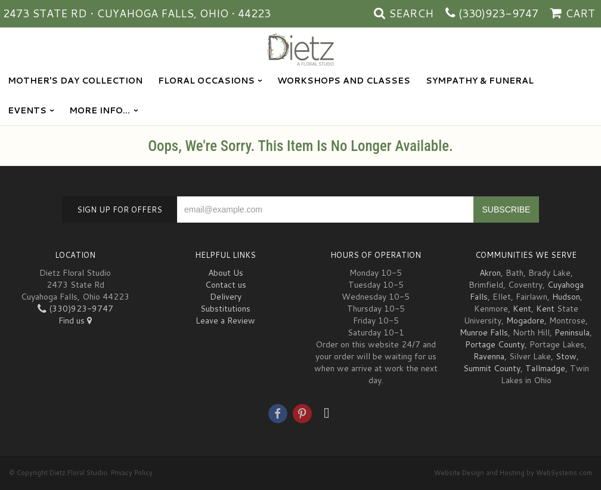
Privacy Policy (132, 472)
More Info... (99, 110)
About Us (225, 273)
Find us (75, 320)
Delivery (225, 297)
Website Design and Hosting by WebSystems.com (513, 472)
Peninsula (572, 332)
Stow (566, 356)
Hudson (566, 297)
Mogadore (525, 320)
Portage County (495, 344)
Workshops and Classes (343, 81)
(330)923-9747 (498, 13)
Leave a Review (225, 320)
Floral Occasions (206, 81)
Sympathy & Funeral (480, 81)
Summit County (492, 368)
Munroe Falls (484, 332)
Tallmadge (545, 368)
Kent (522, 309)
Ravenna (488, 356)
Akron (490, 273)
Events (27, 110)
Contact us (225, 285)
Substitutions (225, 309)
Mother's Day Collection (75, 81)
